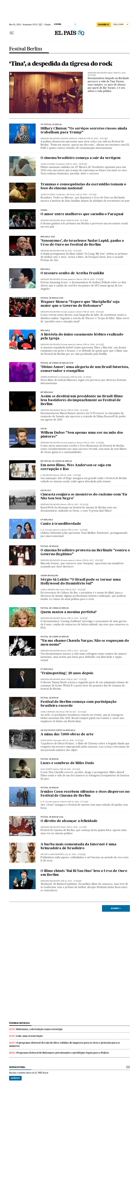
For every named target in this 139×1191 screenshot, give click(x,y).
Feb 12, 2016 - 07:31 (78, 802)
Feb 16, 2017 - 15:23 (76, 590)
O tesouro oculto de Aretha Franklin (72, 273)
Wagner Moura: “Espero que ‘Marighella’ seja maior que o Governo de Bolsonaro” (80, 304)
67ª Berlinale (47, 520)
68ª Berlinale (47, 392)
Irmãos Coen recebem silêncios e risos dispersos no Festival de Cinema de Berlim (85, 793)
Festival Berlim (25, 49)
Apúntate (15, 1078)
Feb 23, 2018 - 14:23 (78, 410)
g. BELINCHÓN (47, 475)
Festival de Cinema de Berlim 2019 (57, 363)
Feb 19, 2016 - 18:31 (70, 769)
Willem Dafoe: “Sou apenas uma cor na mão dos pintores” (82, 434)
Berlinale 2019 (48, 237)
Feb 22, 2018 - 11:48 (93, 443)
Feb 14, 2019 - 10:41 (93, 344)
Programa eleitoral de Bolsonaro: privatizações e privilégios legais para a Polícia (62, 1052)
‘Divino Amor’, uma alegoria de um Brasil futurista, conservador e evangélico (85, 369)
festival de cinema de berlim (55, 637)
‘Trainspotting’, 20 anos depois (67, 673)
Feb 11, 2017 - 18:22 (77, 651)
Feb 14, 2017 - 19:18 (78, 618)
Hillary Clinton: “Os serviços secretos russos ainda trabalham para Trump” (84, 130)
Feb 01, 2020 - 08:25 (76, 164)
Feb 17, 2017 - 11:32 (78, 530)
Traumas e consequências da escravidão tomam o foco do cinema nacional (83, 186)
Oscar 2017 (46, 491)
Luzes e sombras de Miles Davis (67, 763)
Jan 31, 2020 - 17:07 (86, 194)
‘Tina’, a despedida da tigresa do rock (60, 63)
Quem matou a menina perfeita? (69, 612)
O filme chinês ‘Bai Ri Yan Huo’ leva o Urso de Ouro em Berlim (84, 873)
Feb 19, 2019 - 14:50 (71, 251)
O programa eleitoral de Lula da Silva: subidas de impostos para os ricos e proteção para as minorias (64, 1044)
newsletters (17, 1067)
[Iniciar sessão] (121, 24)
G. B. (42, 530)
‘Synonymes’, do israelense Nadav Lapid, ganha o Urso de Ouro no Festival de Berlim (82, 242)
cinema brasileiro (49, 576)
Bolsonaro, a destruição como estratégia (39, 1029)
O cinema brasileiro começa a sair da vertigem (81, 158)
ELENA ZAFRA (46, 740)
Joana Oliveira (48, 164)
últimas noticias (19, 1023)
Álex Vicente (46, 769)
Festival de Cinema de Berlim (55, 608)
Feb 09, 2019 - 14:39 (81, 377)
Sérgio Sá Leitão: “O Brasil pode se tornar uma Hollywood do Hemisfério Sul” (81, 581)
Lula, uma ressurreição (29, 1035)
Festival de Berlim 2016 (52, 817)
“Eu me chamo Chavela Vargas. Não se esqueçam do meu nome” (85, 642)
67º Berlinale (47, 669)
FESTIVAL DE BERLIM (49, 698)
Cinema (44, 210)
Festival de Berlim (49, 546)
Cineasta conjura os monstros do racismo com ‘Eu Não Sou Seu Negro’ (84, 496)
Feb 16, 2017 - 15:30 (93, 560)
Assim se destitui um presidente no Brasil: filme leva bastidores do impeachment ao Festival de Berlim (82, 400)
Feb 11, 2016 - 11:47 (77, 827)
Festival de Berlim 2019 (52, 298)
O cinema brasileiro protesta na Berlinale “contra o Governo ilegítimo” (85, 552)
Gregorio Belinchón (97, 73)
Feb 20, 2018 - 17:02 (70, 475)
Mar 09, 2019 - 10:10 (77, 220)
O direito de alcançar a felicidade (69, 821)
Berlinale (45, 269)
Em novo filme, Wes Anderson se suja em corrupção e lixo (76, 467)
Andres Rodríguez (49, 377)
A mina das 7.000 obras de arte (67, 734)
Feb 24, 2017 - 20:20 (78, 504)
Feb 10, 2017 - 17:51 (77, 679)
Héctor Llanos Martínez (52, 854)
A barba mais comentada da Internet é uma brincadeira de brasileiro (78, 846)
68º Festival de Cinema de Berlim (56, 461)
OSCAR (44, 429)
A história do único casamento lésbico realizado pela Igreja (82, 336)
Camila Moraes (48, 590)
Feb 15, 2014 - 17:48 (71, 881)
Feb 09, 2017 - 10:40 (76, 712)
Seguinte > (116, 908)
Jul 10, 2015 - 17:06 (75, 854)
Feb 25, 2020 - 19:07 (97, 138)
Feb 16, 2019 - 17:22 (93, 279)
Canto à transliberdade (61, 524)
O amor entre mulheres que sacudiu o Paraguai (82, 214)
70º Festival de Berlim (51, 125)
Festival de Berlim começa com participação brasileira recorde (79, 704)
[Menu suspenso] (12, 33)
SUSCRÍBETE (103, 24)
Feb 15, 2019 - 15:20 (93, 312)
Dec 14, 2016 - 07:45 (72, 740)
